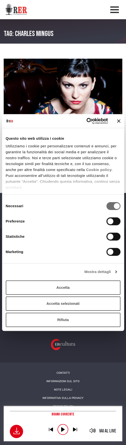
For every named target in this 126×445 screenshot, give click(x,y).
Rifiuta (63, 320)
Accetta (63, 287)
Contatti (63, 373)
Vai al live (107, 431)
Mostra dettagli (97, 272)
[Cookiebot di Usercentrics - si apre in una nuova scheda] (86, 121)
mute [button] (93, 430)
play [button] (62, 429)
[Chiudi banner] (118, 121)
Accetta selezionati (63, 303)
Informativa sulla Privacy (63, 398)
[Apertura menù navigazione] (114, 10)
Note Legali (63, 389)
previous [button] (51, 429)
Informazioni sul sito (63, 381)
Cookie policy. (99, 170)
